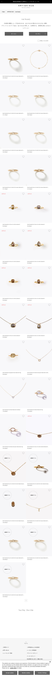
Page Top (26, 642)
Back (3, 11)
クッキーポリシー (31, 656)
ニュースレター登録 (7, 653)
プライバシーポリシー (32, 653)
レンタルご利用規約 (31, 650)
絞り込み (13, 33)
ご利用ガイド (6, 647)
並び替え (38, 33)
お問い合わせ (6, 650)
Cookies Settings (42, 672)
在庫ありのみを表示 (44, 40)
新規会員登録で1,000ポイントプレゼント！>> (26, 1)
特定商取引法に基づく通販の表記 (35, 659)
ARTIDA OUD (10, 11)
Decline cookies (26, 672)
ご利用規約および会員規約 (33, 647)
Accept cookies (10, 672)
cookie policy (13, 668)
